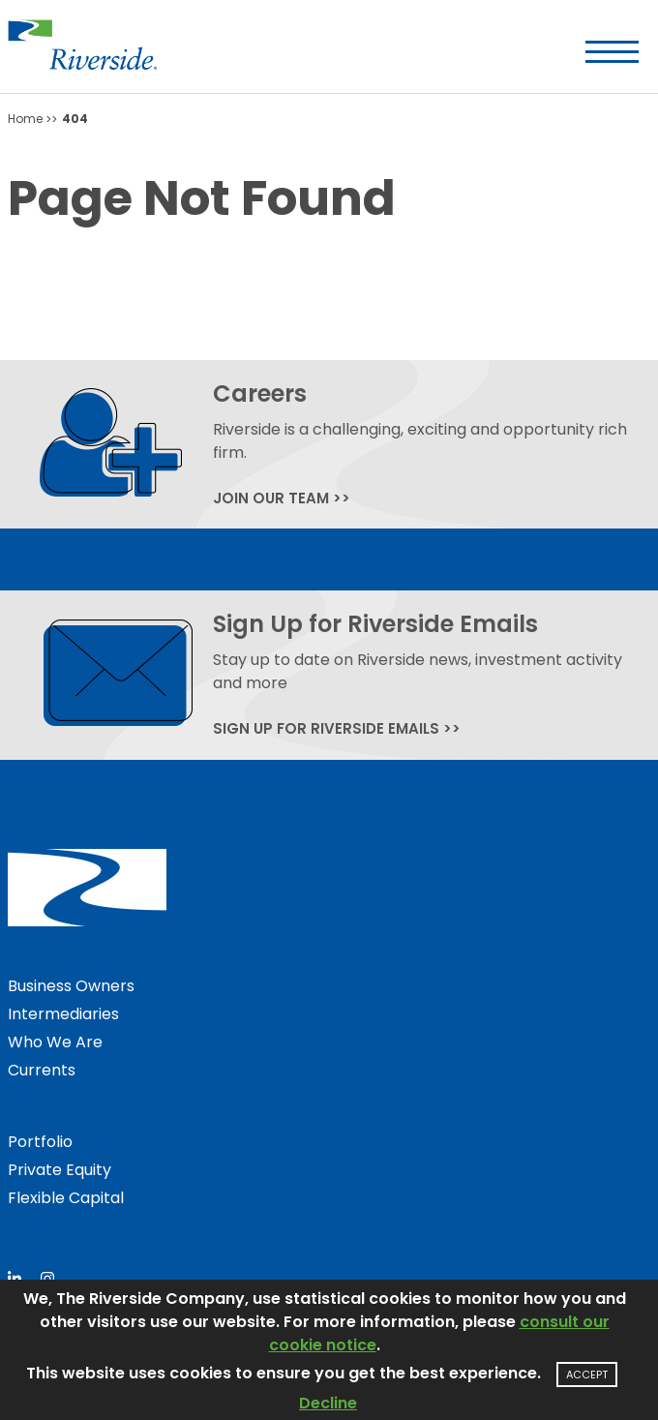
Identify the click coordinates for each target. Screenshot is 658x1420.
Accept (587, 1374)
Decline (328, 1403)
